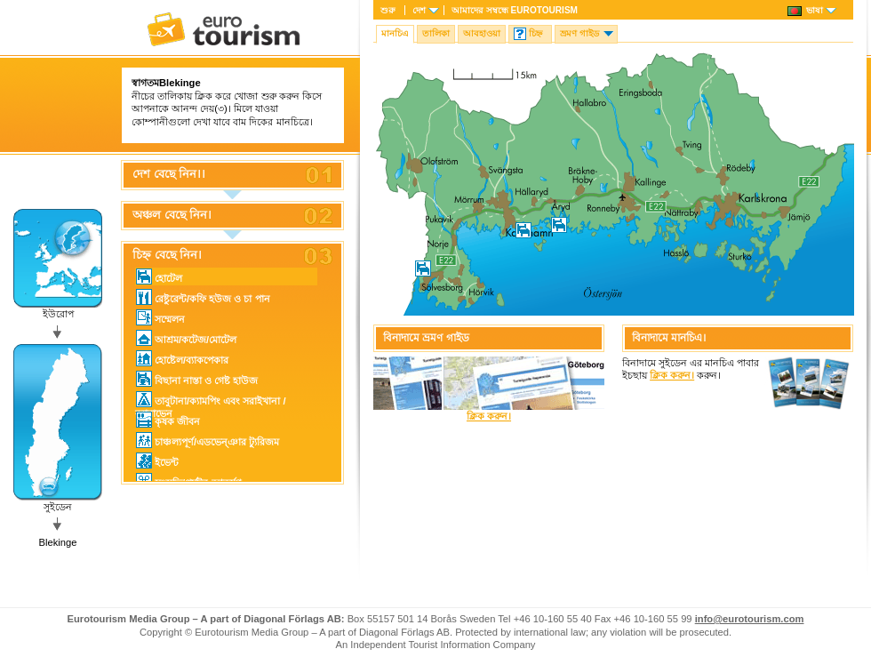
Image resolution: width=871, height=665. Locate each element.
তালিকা (436, 33)
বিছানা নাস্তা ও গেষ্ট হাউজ (197, 379)
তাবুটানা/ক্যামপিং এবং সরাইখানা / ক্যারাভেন (210, 399)
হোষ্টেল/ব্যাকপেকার (182, 358)
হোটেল (159, 276)
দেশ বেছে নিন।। (168, 174)
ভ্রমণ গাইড (579, 33)
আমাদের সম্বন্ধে (514, 10)
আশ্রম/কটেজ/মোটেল (186, 338)
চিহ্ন (535, 33)
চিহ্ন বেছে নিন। (167, 255)
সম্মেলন (160, 317)
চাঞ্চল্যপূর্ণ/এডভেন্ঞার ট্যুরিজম (207, 440)
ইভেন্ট (157, 461)
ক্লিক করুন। (489, 416)
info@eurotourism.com (749, 618)
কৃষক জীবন (168, 420)
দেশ (419, 10)
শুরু (388, 10)
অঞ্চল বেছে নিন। (172, 215)
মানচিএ (395, 33)
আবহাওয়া (481, 33)
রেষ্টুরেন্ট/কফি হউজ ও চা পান (203, 297)
